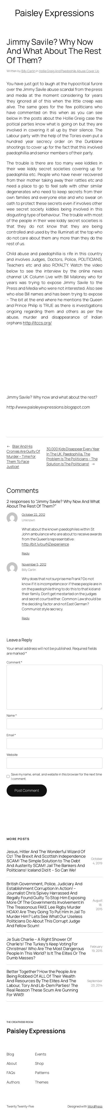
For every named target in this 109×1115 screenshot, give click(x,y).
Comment (14, 662)
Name (12, 715)
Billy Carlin (28, 71)
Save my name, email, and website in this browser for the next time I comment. (56, 776)
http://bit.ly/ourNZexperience (45, 544)
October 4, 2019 (96, 861)
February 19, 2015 (96, 948)
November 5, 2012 (34, 564)
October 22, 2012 (33, 514)
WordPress (95, 1106)
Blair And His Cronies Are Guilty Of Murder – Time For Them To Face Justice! (23, 456)
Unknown (28, 520)
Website (12, 755)
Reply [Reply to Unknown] (26, 553)
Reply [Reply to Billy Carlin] (26, 618)
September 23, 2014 (94, 983)
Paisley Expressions (36, 1030)
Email (11, 735)
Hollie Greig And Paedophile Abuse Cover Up (69, 71)
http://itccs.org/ (37, 323)
